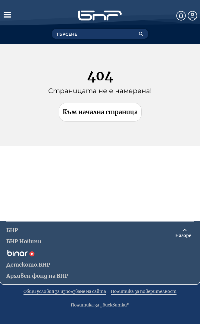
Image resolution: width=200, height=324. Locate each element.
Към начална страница (100, 112)
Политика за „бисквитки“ (100, 305)
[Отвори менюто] (7, 14)
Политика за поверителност (144, 291)
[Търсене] (141, 34)
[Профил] (192, 16)
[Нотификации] (181, 16)
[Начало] (100, 16)
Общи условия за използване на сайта (64, 291)
